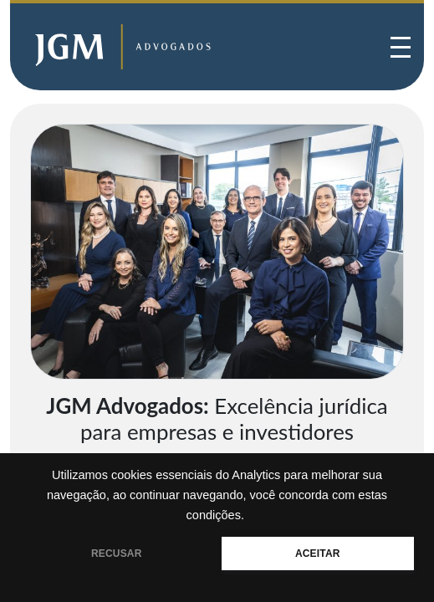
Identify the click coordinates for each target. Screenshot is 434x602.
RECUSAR (116, 553)
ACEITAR (317, 553)
